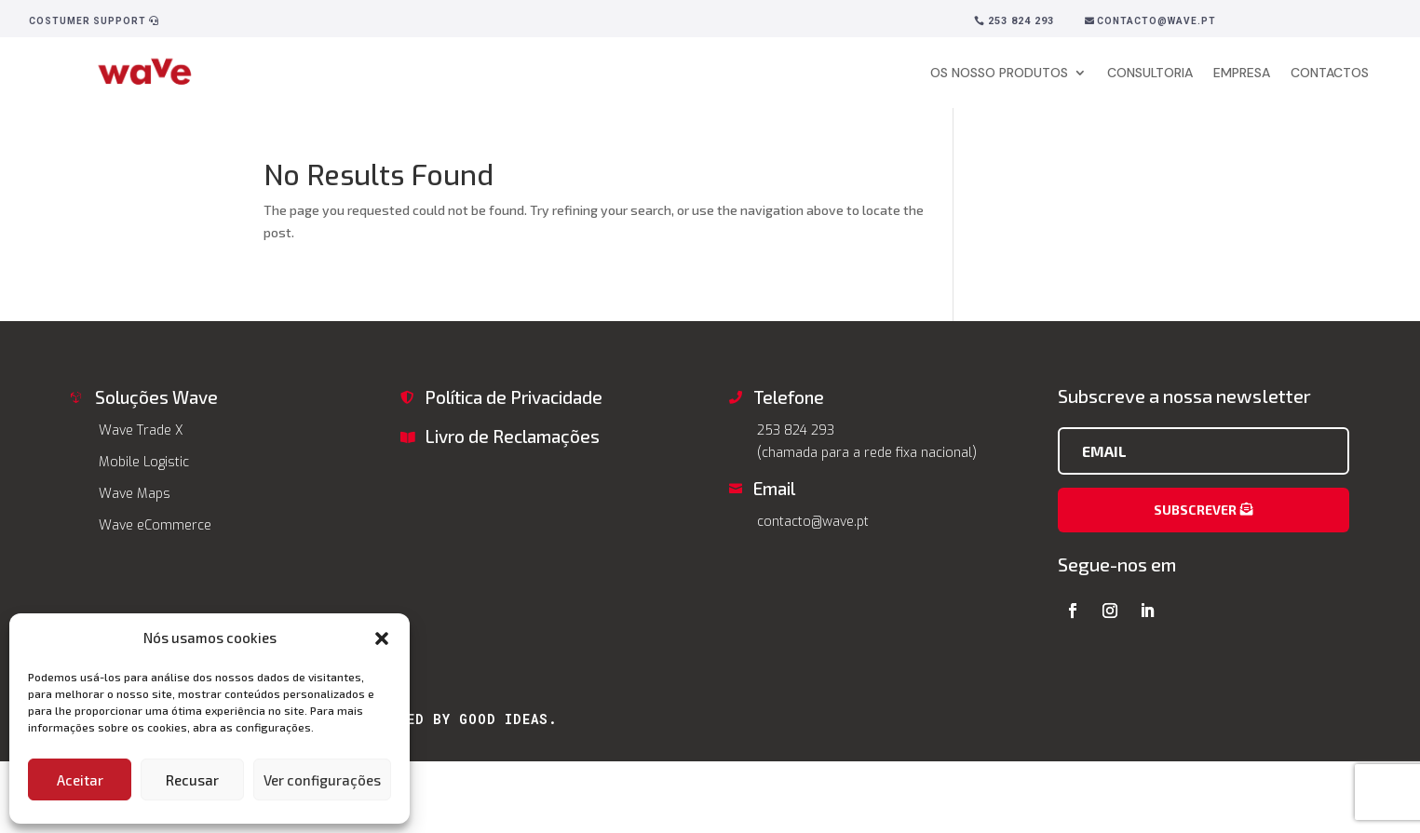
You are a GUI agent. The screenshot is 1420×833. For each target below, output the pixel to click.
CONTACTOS (1330, 72)
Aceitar (80, 780)
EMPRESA (1241, 72)
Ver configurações (322, 780)
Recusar (192, 780)
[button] (381, 638)
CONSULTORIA (1150, 72)
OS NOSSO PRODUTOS (999, 72)
